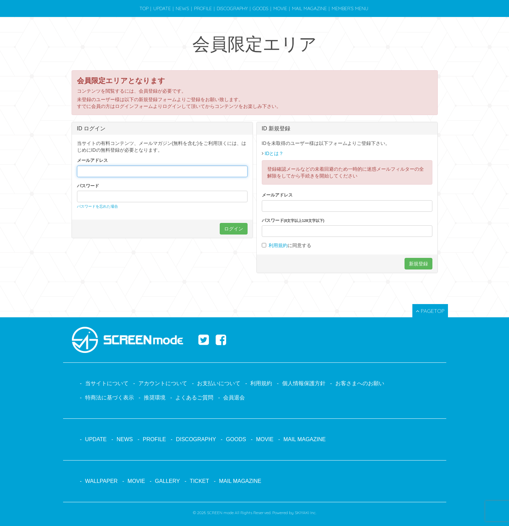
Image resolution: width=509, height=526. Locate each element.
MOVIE (280, 8)
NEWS (182, 8)
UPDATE (162, 8)
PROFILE (203, 8)
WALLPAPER (101, 481)
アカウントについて (162, 383)
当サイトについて (107, 383)
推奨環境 (154, 397)
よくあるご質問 (194, 397)
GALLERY (167, 481)
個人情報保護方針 (304, 383)
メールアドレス (92, 160)
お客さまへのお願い (359, 383)
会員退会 (234, 397)
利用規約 (278, 245)
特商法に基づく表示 (109, 397)
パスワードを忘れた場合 (97, 206)
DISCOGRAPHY (232, 8)
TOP (144, 8)
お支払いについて (218, 383)
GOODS (261, 8)
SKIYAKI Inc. (305, 512)
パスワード (88, 185)
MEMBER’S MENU (350, 8)
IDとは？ (274, 153)
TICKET (199, 481)
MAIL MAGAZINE (309, 8)
